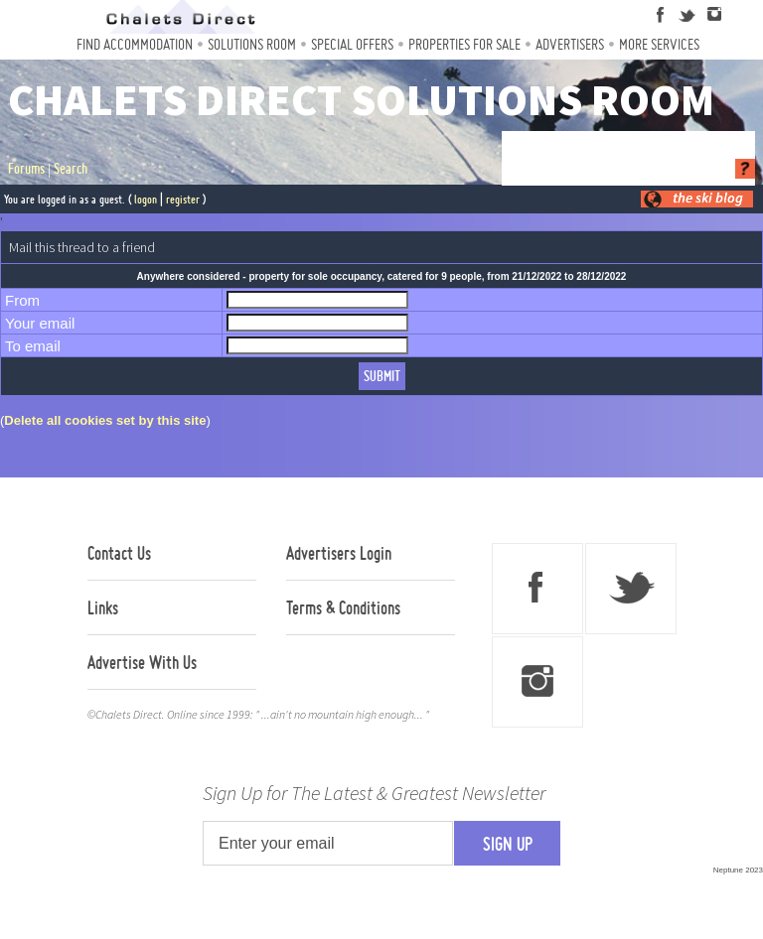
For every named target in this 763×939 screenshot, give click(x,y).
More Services (659, 44)
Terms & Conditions (343, 607)
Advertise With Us (142, 662)
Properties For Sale (464, 44)
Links (102, 607)
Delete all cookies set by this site (105, 420)
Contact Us (119, 553)
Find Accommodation (134, 44)
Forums (26, 169)
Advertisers (569, 44)
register (183, 199)
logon (145, 199)
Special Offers (352, 44)
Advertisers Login (338, 553)
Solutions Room (252, 44)
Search (70, 169)
